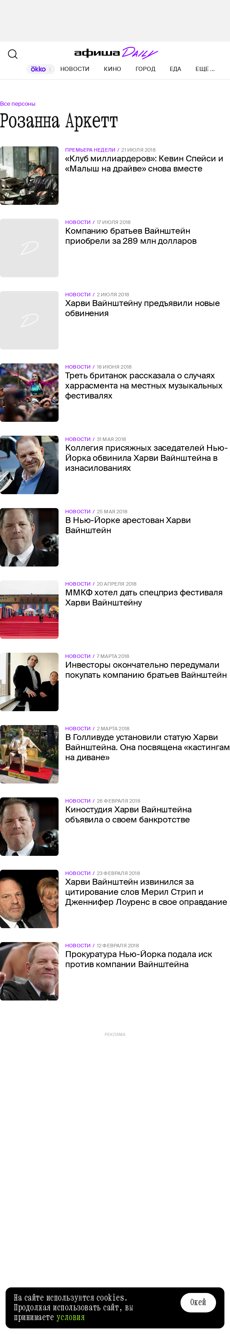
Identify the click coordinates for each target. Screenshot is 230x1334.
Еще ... (205, 69)
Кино (112, 69)
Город (145, 69)
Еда (176, 69)
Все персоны (18, 103)
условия (70, 1317)
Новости (75, 69)
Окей (198, 1302)
